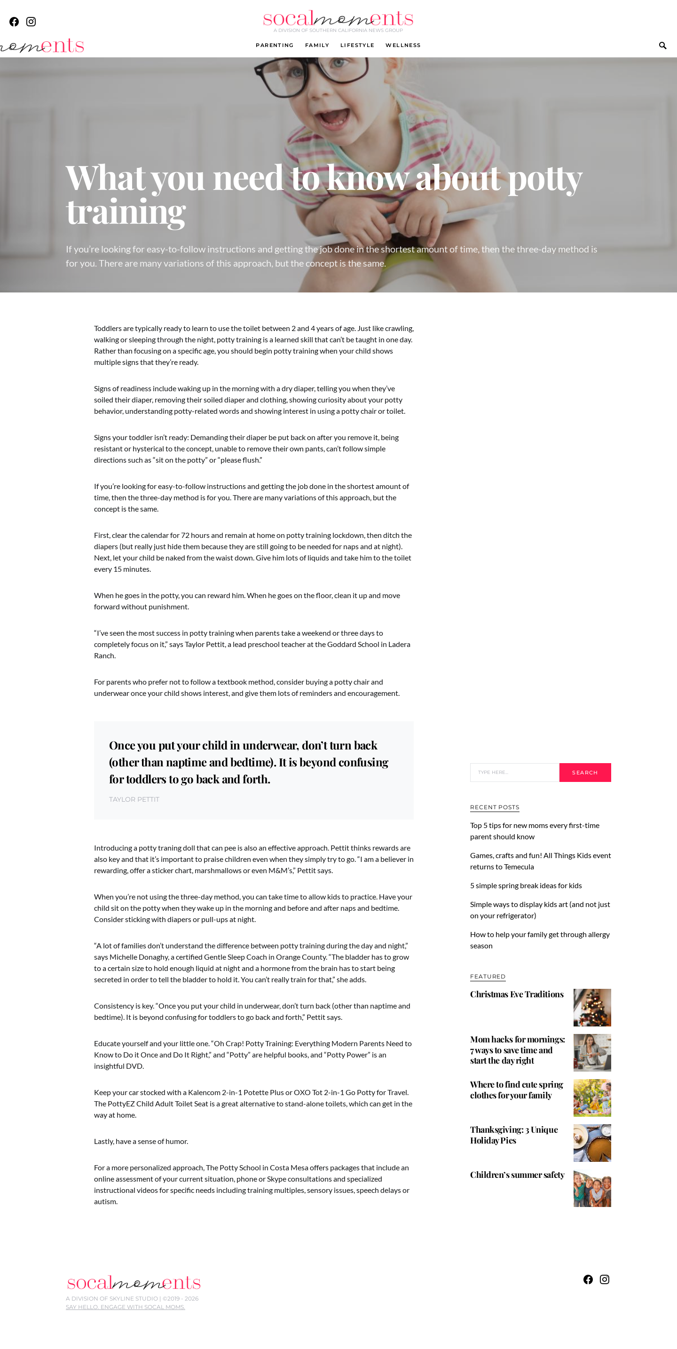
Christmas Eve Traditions (516, 994)
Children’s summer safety (517, 1174)
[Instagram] (31, 21)
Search (585, 772)
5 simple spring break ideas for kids (527, 885)
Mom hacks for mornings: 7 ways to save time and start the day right (517, 1049)
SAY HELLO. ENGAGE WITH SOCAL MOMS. (125, 1306)
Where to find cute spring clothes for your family (516, 1090)
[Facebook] (14, 21)
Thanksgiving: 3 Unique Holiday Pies (514, 1135)
